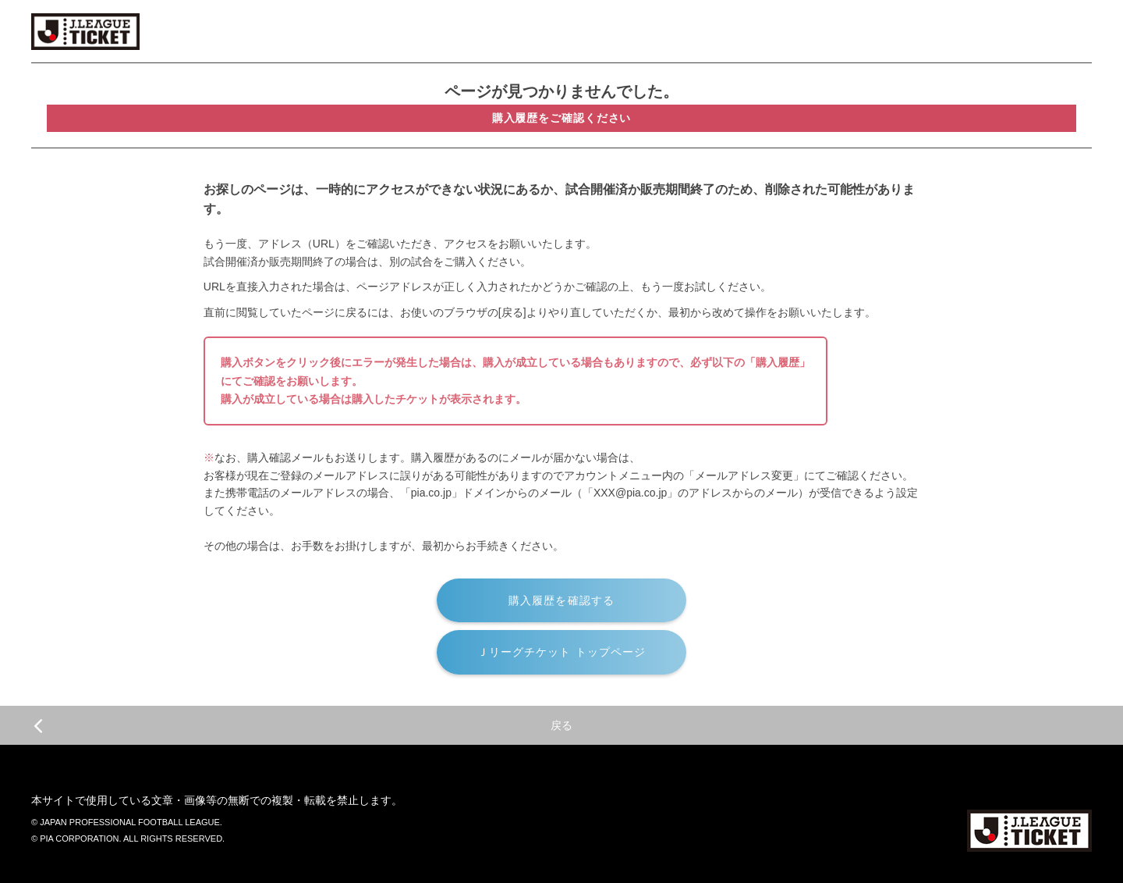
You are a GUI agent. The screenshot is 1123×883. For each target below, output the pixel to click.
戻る (303, 725)
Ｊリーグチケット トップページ (562, 652)
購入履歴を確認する (561, 600)
